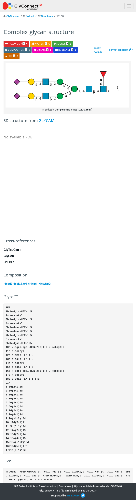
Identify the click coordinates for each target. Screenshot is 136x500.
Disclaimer (65, 486)
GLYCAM (46, 120)
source (62, 43)
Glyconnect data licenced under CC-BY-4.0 (98, 486)
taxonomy (16, 43)
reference (65, 49)
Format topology (120, 49)
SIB (68, 495)
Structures (47, 16)
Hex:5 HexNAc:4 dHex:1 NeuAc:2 (27, 284)
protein (41, 43)
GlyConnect (12, 16)
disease (42, 49)
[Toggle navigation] (128, 6)
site (11, 56)
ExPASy (75, 495)
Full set (30, 16)
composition (17, 49)
